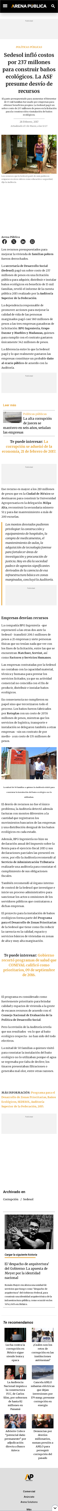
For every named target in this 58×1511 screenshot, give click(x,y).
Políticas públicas (29, 47)
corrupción (10, 1199)
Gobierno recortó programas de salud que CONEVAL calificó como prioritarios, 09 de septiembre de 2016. (29, 965)
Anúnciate (29, 1496)
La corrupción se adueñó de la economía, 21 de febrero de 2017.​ (29, 446)
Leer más (9, 405)
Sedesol (28, 1199)
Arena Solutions (29, 1502)
